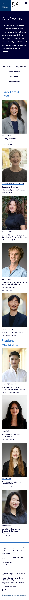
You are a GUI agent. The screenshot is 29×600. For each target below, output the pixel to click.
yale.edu (4, 569)
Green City (16, 548)
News (3, 555)
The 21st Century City (18, 547)
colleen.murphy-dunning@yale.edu (13, 190)
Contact (4, 567)
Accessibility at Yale (8, 562)
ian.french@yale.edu (8, 287)
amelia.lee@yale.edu (8, 536)
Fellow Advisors (14, 71)
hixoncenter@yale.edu (9, 586)
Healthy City (16, 555)
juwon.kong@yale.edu (9, 335)
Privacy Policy (6, 565)
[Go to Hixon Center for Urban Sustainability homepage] (15, 4)
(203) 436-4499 (7, 290)
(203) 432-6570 (7, 192)
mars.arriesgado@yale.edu (10, 392)
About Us (4, 547)
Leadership (7, 67)
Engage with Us (6, 553)
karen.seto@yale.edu (8, 142)
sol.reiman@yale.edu (8, 487)
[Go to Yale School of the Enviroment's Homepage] (6, 5)
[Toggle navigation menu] (26, 2)
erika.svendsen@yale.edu (10, 240)
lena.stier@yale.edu (8, 439)
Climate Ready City (18, 551)
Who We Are (5, 548)
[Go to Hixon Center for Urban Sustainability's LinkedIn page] (2, 590)
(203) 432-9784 (7, 144)
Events (3, 558)
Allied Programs (14, 81)
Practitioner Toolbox (18, 557)
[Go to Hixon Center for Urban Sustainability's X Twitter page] (5, 590)
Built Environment (17, 553)
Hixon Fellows (14, 76)
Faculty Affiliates (20, 67)
